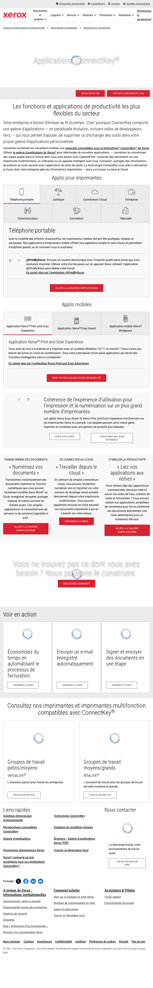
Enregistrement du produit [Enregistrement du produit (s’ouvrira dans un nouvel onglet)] (119, 903)
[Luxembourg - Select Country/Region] (96, 4)
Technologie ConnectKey (64, 28)
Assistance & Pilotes (120, 890)
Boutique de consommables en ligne (74, 903)
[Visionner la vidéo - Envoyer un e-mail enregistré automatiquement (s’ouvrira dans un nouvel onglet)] (76, 657)
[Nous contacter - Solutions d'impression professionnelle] (90, 93)
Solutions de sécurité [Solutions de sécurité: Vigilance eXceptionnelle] (15, 913)
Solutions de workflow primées (73, 827)
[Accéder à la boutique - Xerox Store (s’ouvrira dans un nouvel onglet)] (136, 4)
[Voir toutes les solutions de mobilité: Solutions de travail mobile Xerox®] (76, 378)
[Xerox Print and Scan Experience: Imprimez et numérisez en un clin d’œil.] (112, 438)
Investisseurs (44, 942)
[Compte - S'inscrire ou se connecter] (114, 4)
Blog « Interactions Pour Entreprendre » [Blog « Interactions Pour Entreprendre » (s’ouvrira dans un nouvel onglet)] (25, 926)
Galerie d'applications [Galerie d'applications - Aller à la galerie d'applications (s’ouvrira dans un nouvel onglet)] (66, 909)
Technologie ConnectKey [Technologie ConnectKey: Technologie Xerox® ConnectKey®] (69, 816)
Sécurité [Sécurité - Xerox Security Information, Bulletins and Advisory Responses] (123, 942)
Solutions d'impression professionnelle (24, 28)
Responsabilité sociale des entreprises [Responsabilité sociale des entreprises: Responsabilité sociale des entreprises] (25, 907)
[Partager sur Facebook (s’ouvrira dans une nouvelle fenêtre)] (26, 881)
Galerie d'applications (16, 838)
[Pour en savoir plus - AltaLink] (114, 762)
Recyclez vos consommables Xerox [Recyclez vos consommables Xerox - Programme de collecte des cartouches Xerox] (23, 932)
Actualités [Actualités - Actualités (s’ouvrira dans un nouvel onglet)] (9, 920)
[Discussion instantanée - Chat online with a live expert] (70, 4)
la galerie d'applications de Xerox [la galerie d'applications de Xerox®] (34, 152)
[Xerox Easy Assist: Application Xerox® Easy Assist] (64, 436)
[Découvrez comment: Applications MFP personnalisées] (76, 574)
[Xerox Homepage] (15, 15)
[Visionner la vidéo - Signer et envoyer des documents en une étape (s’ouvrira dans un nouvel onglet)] (126, 657)
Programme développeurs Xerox (23, 850)
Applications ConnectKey (96, 28)
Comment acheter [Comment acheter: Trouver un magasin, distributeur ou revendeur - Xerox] (67, 890)
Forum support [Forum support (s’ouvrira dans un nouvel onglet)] (113, 897)
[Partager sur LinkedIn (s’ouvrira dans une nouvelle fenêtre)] (33, 881)
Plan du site (138, 942)
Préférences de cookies (102, 942)
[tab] (21, 194)
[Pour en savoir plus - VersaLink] (38, 762)
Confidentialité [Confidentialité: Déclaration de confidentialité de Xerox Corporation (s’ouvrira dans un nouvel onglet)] (63, 942)
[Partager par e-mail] (40, 881)
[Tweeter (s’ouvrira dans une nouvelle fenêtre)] (18, 881)
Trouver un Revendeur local (71, 850)
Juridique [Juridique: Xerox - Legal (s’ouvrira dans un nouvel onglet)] (80, 942)
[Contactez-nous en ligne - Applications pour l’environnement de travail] (127, 845)
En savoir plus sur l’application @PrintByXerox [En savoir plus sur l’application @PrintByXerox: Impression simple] (55, 272)
